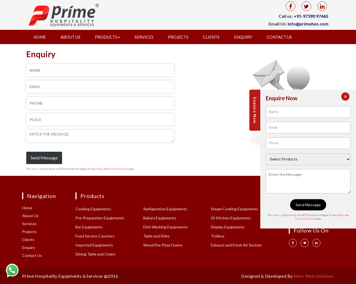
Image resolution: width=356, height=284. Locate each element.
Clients (211, 37)
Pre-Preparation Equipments (99, 218)
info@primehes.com (308, 23)
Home (39, 37)
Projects (178, 37)
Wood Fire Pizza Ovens (162, 245)
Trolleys (217, 236)
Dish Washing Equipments (165, 227)
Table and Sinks (156, 236)
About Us (70, 37)
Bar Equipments (89, 227)
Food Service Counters (95, 236)
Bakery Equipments (159, 218)
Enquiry (243, 37)
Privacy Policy (95, 168)
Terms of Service (118, 168)
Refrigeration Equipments (165, 208)
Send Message (44, 157)
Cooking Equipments (93, 208)
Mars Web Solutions (314, 276)
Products (107, 37)
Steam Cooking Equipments (234, 208)
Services (144, 37)
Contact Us (279, 37)
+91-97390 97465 (311, 16)
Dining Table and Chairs (95, 254)
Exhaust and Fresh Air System (236, 245)
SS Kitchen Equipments (231, 218)
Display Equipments (227, 227)
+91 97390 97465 (306, 208)
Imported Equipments (94, 245)
